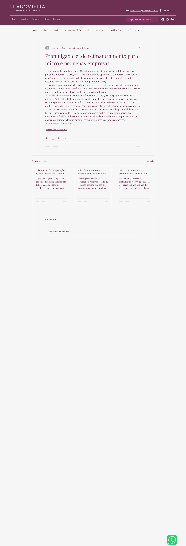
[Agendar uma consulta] (142, 19)
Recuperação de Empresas (56, 129)
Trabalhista (99, 30)
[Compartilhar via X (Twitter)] (53, 138)
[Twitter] (167, 19)
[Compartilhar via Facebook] (46, 138)
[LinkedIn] (172, 19)
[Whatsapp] (160, 10)
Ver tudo (150, 161)
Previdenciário (115, 30)
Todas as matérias (39, 30)
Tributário (56, 30)
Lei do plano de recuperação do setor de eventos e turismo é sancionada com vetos (51, 172)
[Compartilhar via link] (65, 138)
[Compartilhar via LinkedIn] (59, 138)
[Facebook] (162, 19)
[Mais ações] (139, 47)
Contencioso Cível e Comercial (77, 30)
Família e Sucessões (134, 30)
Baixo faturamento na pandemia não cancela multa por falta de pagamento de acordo (92, 172)
